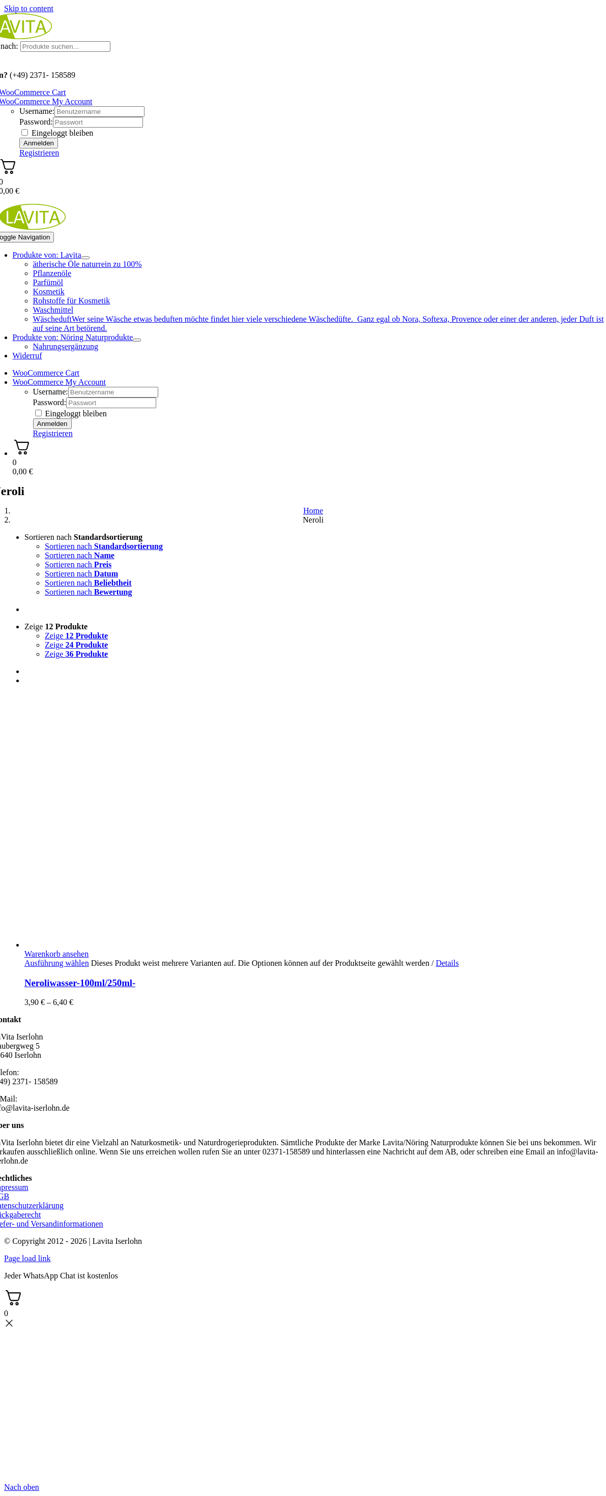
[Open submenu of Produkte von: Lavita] (85, 257)
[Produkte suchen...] (65, 46)
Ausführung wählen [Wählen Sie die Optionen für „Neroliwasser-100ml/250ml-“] (56, 963)
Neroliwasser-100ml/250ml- (79, 983)
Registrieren (39, 152)
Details (447, 963)
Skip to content (28, 8)
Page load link (27, 1258)
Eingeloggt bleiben (57, 133)
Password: (36, 121)
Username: (36, 111)
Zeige (56, 626)
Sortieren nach (83, 537)
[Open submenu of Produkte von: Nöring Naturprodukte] (137, 340)
